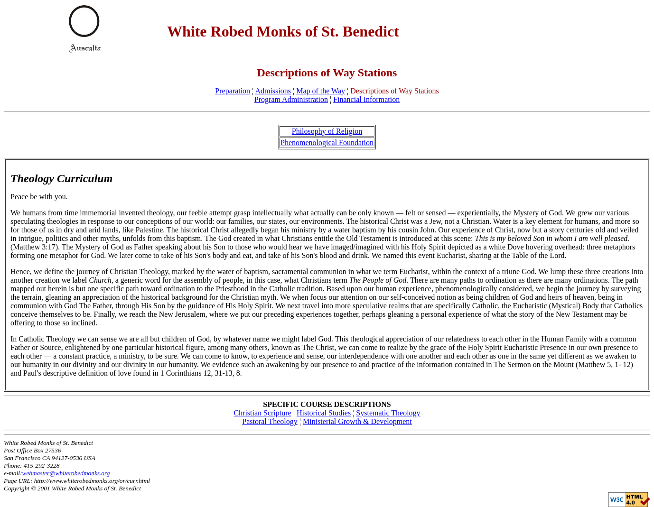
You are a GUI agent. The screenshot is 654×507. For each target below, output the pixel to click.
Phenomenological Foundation (327, 142)
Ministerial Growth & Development (357, 421)
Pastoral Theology (270, 421)
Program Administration (291, 99)
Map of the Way (320, 91)
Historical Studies (324, 413)
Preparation (232, 91)
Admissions (273, 91)
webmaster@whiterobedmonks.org (66, 473)
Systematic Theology (388, 413)
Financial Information (366, 99)
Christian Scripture (262, 413)
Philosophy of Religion (327, 131)
